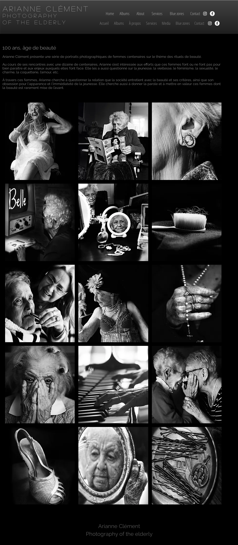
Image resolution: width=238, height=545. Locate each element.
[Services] (157, 13)
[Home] (110, 13)
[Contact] (195, 13)
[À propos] (135, 23)
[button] (40, 141)
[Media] (166, 23)
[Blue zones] (177, 13)
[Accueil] (104, 23)
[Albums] (124, 13)
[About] (140, 13)
